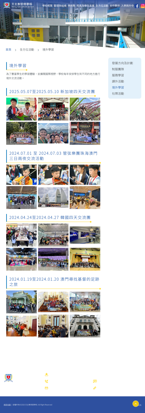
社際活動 (118, 93)
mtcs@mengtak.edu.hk (66, 387)
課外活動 (118, 81)
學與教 (71, 5)
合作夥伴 (115, 5)
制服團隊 (118, 69)
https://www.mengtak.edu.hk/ (117, 387)
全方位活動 (102, 5)
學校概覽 (47, 5)
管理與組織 (60, 5)
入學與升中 (127, 5)
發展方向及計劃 (122, 63)
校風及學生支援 (86, 5)
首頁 (8, 49)
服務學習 (118, 75)
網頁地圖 (7, 404)
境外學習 (118, 87)
